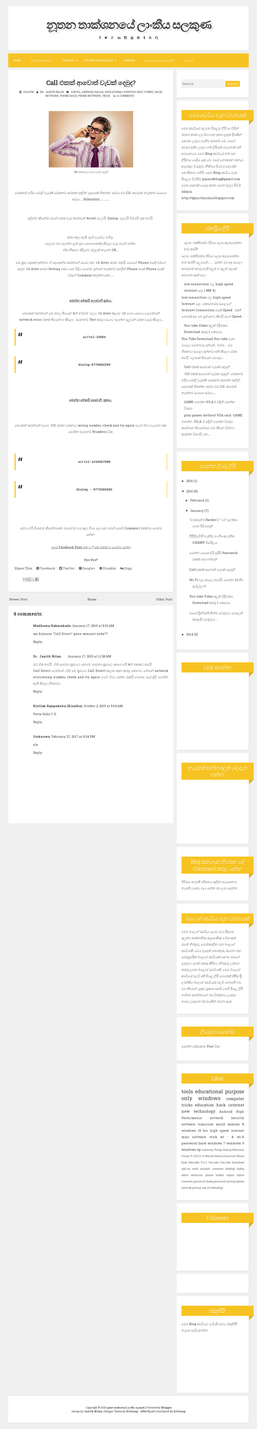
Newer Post (18, 599)
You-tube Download (232, 1162)
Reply (37, 642)
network (52, 95)
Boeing (227, 1149)
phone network (89, 95)
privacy (196, 1187)
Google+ (87, 568)
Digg (126, 568)
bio (205, 1130)
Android (129, 60)
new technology (198, 1111)
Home (17, 60)
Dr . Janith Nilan (47, 656)
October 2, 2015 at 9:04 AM (103, 706)
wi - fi (227, 1137)
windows (209, 1098)
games (209, 1175)
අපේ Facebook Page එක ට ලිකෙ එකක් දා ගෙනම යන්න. (91, 547)
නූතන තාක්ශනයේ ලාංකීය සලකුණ (128, 24)
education (204, 1104)
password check (203, 1181)
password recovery (224, 1181)
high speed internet (227, 1130)
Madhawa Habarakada (52, 625)
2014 (190, 634)
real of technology (212, 1187)
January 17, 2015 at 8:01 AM (93, 625)
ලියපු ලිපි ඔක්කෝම (41, 60)
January (197, 510)
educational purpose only (124, 92)
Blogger (166, 1407)
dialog (99, 92)
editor (184, 1175)
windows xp (191, 1149)
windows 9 (235, 1143)
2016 (190, 481)
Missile (209, 1156)
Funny (148, 92)
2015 (190, 491)
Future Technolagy (98, 60)
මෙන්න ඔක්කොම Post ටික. (200, 1046)
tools (187, 1091)
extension (197, 1175)
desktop (230, 1168)
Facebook (46, 568)
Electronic (238, 1149)
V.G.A (203, 1162)
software (188, 1124)
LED (195, 1156)
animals (205, 1168)
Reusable (193, 1162)
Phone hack (68, 95)
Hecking (68, 60)
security (237, 1118)
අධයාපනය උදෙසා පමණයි (159, 60)
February (197, 500)
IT (191, 1156)
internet (236, 1104)
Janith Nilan (93, 1411)
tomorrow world (211, 1124)
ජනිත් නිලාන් (147, 1411)
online (230, 1175)
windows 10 (191, 1130)
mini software (193, 1137)
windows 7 (216, 1143)
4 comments (125, 95)
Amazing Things (212, 1149)
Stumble (107, 568)
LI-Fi (201, 1156)
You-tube (213, 1162)
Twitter (67, 568)
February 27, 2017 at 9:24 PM (73, 736)
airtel (75, 92)
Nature (219, 1156)
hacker (220, 1175)
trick (106, 95)
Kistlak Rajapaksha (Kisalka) (57, 706)
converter (217, 1168)
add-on (185, 1168)
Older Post (164, 599)
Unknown (41, 736)
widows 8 (235, 1124)
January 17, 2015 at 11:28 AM (89, 656)
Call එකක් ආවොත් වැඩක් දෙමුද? (91, 82)
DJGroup (132, 1411)
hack (158, 92)
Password (229, 1156)
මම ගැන (188, 60)
